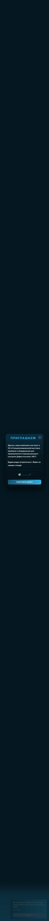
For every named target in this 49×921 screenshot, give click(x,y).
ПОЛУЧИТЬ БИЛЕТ (24, 482)
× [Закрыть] (39, 437)
